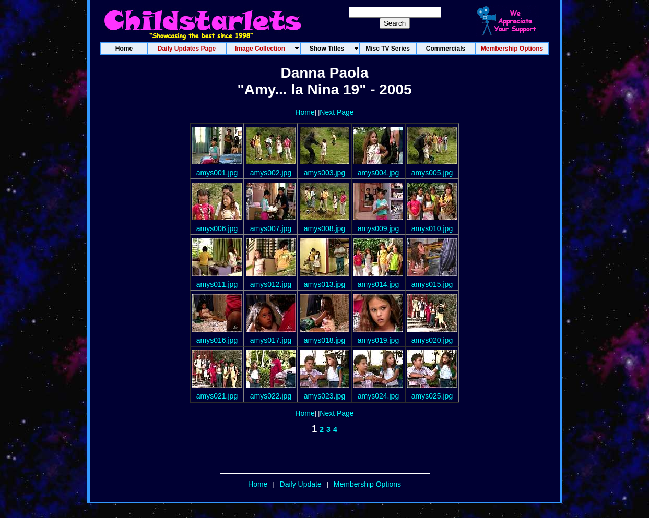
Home (304, 112)
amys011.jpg (217, 284)
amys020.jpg (432, 340)
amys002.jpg (270, 172)
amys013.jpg (324, 284)
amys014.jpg (378, 284)
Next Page (336, 112)
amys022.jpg (270, 396)
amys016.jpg (217, 340)
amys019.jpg (378, 340)
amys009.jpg (378, 228)
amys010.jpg (432, 228)
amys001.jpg (217, 172)
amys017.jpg (270, 340)
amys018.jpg (324, 340)
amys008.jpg (324, 228)
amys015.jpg (432, 284)
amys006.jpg (217, 228)
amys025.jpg (432, 396)
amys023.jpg (324, 396)
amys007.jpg (270, 228)
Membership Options (367, 484)
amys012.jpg (270, 284)
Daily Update (301, 484)
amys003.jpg (324, 172)
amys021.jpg (217, 396)
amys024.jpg (378, 396)
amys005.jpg (432, 172)
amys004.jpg (378, 172)
